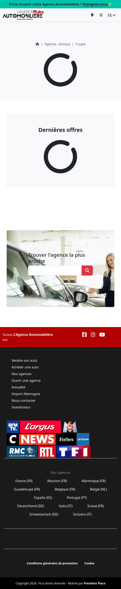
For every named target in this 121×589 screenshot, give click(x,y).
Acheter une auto (25, 367)
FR (112, 15)
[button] (101, 15)
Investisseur (21, 407)
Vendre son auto (24, 360)
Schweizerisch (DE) (43, 514)
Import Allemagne (26, 394)
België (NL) (98, 489)
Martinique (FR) (94, 481)
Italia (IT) (65, 506)
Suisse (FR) (95, 506)
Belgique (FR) (65, 489)
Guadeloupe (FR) (27, 489)
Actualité (18, 387)
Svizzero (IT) (82, 514)
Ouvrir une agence (26, 380)
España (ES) (43, 497)
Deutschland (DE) (30, 506)
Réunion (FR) (57, 481)
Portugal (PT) (77, 497)
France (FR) (23, 481)
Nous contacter (23, 400)
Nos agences (21, 374)
